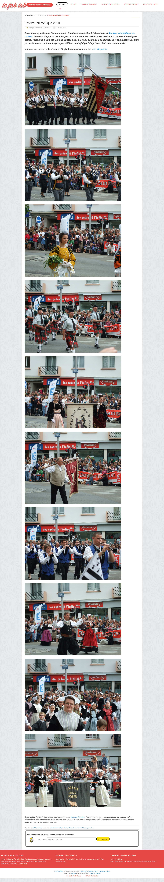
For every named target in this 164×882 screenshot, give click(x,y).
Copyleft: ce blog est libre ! (89, 871)
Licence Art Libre (78, 817)
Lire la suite (23, 863)
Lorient (66, 828)
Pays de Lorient (74, 828)
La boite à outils (89, 4)
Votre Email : (42, 839)
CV (60, 8)
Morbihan (83, 828)
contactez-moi (60, 861)
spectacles (90, 828)
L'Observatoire (131, 4)
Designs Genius (95, 873)
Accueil (62, 4)
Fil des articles (73, 876)
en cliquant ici (100, 49)
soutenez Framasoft (133, 861)
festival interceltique (57, 828)
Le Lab (73, 4)
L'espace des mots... (110, 4)
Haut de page (92, 876)
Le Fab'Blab (29, 15)
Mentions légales (104, 871)
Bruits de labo (150, 4)
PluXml (73, 873)
